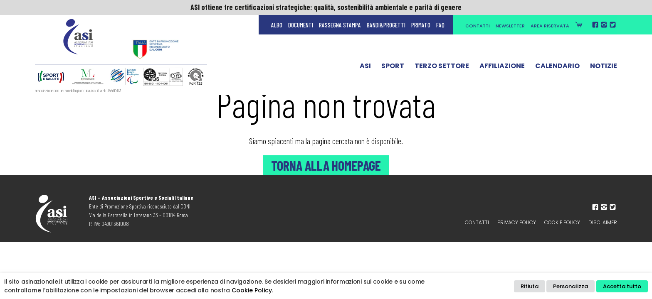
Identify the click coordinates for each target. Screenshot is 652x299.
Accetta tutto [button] (622, 286)
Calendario (557, 68)
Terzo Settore (442, 68)
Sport (392, 68)
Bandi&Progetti (386, 25)
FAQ (440, 25)
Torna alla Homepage (326, 165)
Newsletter (510, 25)
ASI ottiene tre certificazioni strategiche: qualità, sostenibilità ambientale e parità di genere (326, 7)
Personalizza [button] (570, 286)
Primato (420, 25)
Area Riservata (550, 25)
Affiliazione (502, 68)
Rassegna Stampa (340, 25)
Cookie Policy (562, 222)
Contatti (477, 25)
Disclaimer (602, 222)
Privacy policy (516, 222)
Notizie (603, 68)
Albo (276, 25)
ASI (365, 68)
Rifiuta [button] (529, 286)
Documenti (300, 25)
